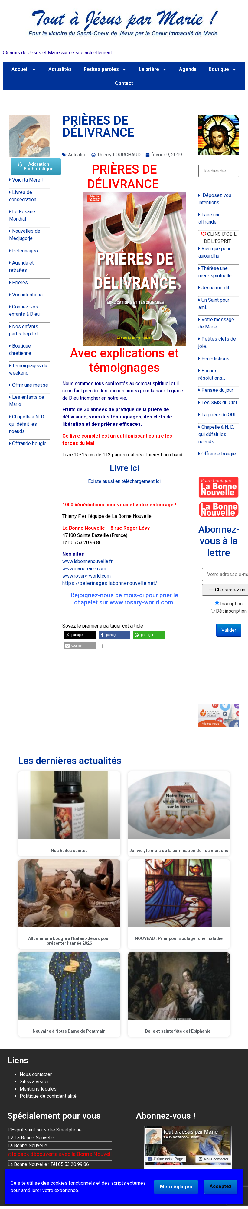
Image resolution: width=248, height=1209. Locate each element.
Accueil (23, 69)
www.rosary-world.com (86, 576)
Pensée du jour (217, 390)
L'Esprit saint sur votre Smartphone (45, 1130)
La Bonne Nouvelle (27, 1145)
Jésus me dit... (216, 288)
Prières (20, 282)
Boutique (223, 69)
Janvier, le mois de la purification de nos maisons (178, 850)
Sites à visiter (34, 1081)
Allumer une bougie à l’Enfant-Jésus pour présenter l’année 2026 (69, 941)
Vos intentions (27, 295)
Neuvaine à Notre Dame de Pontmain (69, 1031)
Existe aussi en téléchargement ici (124, 481)
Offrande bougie (29, 443)
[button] (80, 635)
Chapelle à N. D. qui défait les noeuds (27, 424)
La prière (153, 69)
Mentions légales (38, 1089)
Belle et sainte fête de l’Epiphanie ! (179, 1031)
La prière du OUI (218, 415)
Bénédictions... (216, 358)
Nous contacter (36, 1074)
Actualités (60, 69)
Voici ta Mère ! (27, 180)
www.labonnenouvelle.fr (87, 561)
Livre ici (124, 468)
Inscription (231, 603)
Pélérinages (25, 251)
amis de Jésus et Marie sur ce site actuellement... (59, 52)
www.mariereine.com (84, 568)
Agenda (188, 69)
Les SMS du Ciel (219, 402)
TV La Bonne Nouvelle (31, 1138)
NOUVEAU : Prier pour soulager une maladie (179, 938)
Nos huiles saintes (69, 850)
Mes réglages (176, 1187)
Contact (124, 83)
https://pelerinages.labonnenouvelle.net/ (110, 583)
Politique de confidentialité (48, 1096)
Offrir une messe (30, 385)
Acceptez (221, 1186)
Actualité (77, 155)
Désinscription (231, 611)
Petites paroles (105, 69)
